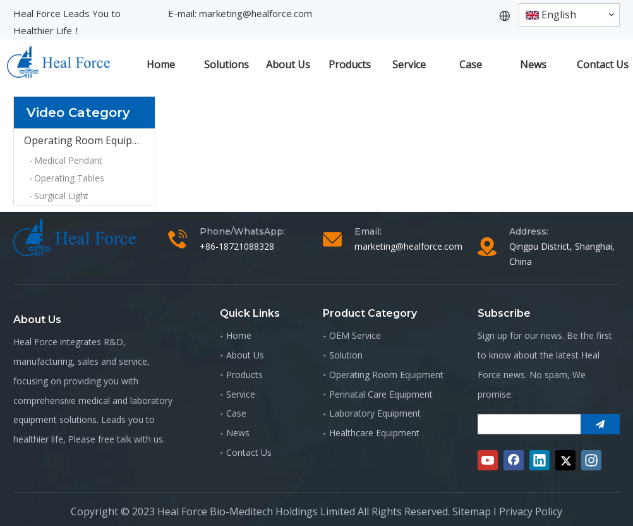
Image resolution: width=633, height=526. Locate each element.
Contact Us (249, 452)
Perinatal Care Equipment (381, 394)
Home (238, 335)
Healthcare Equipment (374, 433)
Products (244, 375)
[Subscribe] (600, 424)
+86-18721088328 (237, 246)
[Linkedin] (539, 460)
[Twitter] (565, 460)
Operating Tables (69, 178)
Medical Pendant (68, 160)
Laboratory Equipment (375, 413)
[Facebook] (513, 460)
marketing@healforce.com (255, 13)
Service (240, 394)
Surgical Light (61, 196)
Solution (346, 355)
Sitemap (471, 511)
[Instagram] (591, 460)
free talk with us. (131, 439)
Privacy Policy (530, 511)
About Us (245, 355)
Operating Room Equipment (89, 140)
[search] (526, 424)
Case (236, 413)
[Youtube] (488, 460)
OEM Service (355, 335)
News (238, 433)
